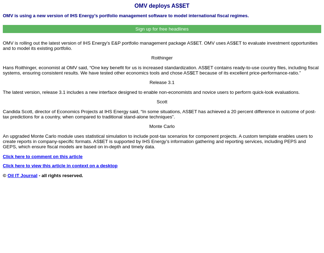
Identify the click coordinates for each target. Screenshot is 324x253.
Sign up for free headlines (162, 29)
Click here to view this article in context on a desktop (60, 165)
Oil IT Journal (23, 175)
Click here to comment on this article (43, 156)
